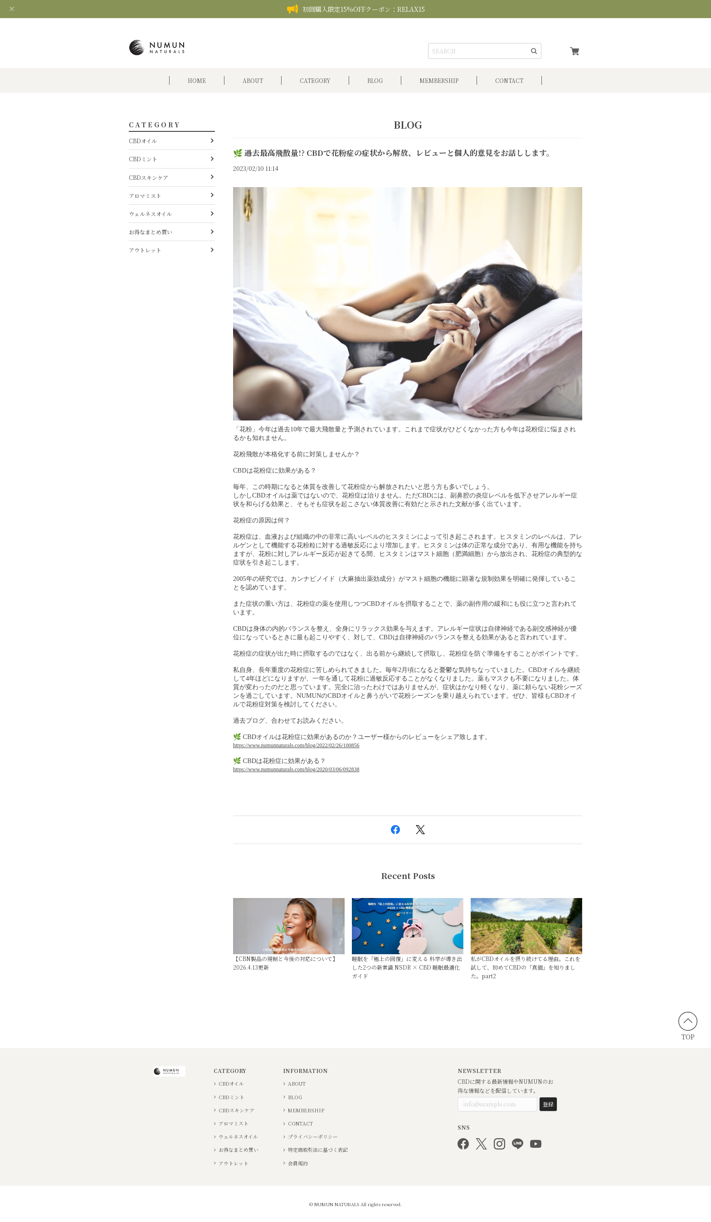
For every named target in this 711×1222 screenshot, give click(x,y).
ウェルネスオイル (150, 213)
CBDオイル (143, 141)
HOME (197, 80)
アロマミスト (145, 195)
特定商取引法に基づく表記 (318, 1149)
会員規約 (298, 1163)
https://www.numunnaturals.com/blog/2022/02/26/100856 (296, 745)
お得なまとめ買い (150, 232)
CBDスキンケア (148, 177)
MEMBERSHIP (306, 1110)
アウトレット (145, 250)
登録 (548, 1104)
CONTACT (509, 80)
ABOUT (253, 80)
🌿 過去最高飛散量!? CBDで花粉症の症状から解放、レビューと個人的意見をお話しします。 (393, 152)
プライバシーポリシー (313, 1136)
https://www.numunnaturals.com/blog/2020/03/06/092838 (296, 769)
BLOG (375, 80)
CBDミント (143, 159)
